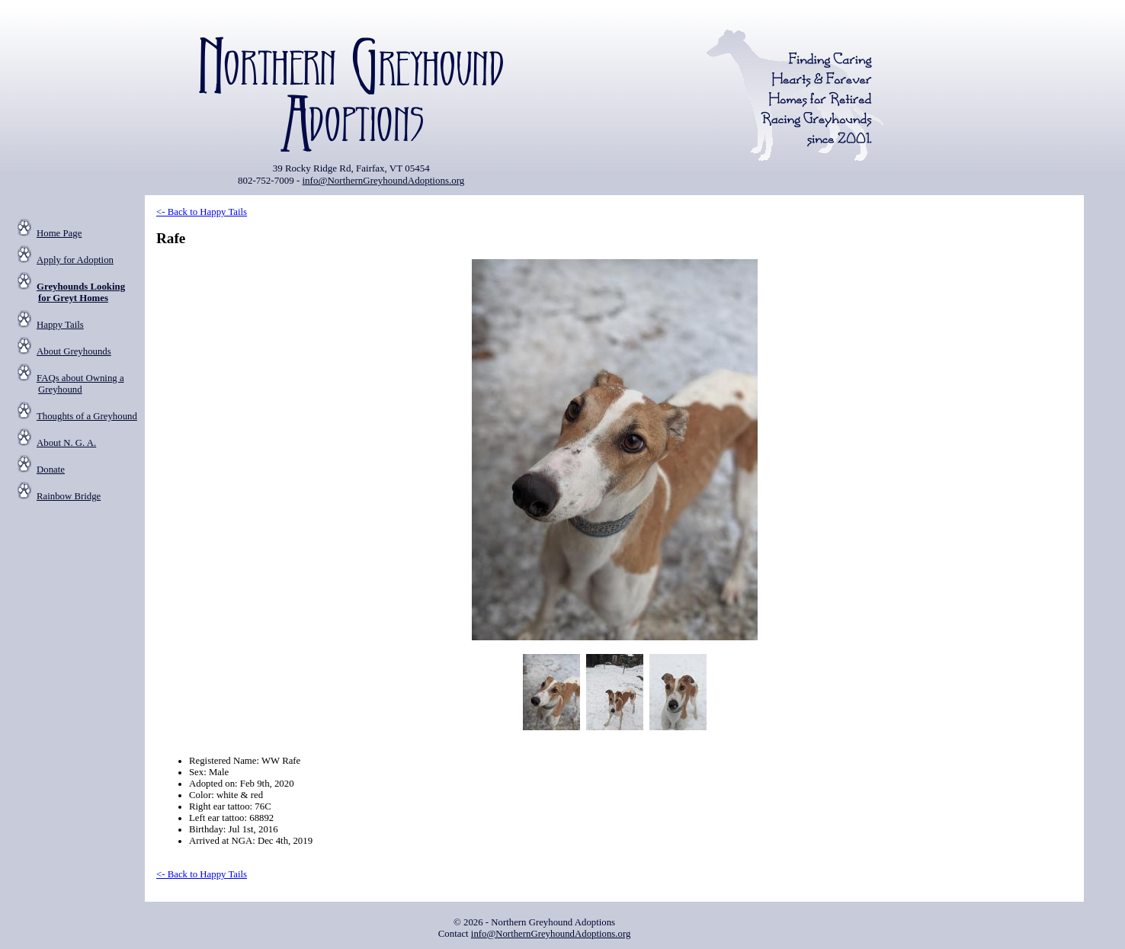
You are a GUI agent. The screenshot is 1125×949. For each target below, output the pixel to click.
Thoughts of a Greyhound (87, 416)
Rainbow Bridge (69, 496)
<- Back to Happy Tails (201, 212)
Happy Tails (60, 324)
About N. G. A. (66, 443)
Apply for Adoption (75, 260)
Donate (51, 469)
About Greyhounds (74, 351)
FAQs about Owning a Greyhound (80, 384)
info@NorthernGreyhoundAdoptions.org (384, 180)
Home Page (59, 233)
